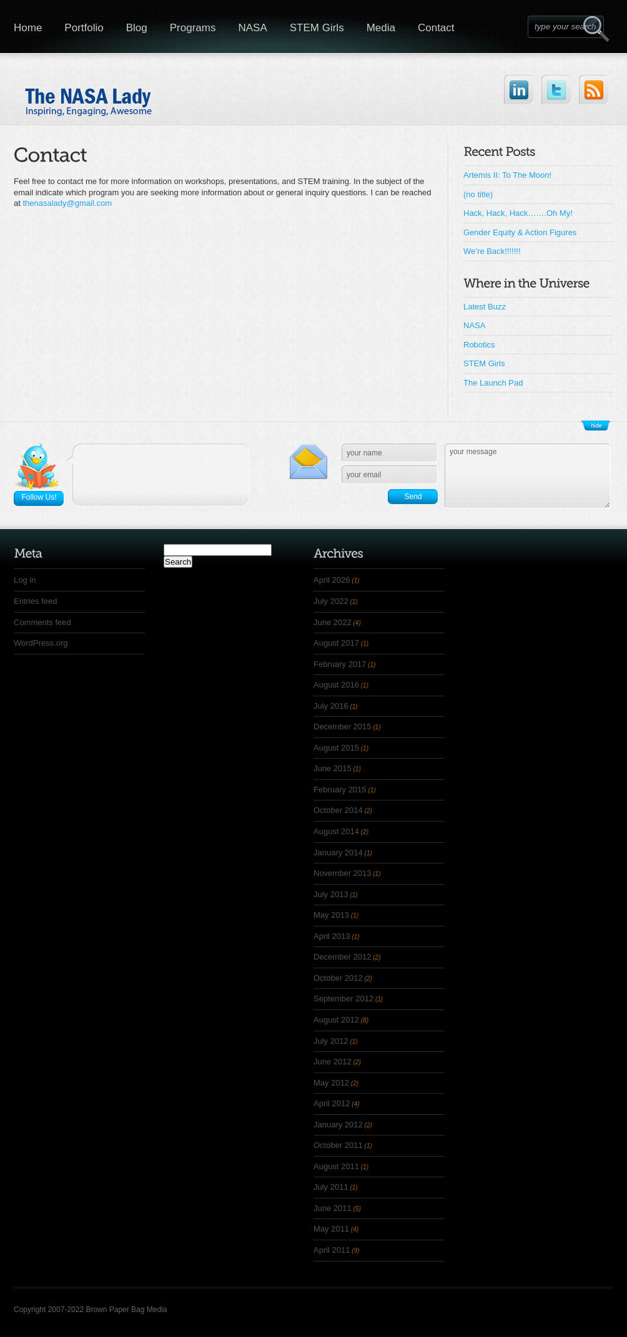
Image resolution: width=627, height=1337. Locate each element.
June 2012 (333, 1061)
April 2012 (332, 1103)
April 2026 (332, 580)
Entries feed (35, 601)
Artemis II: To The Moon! (507, 175)
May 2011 (331, 1228)
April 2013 (332, 936)
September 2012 (343, 998)
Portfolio (83, 28)
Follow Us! (38, 497)
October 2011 (338, 1145)
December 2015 (343, 726)
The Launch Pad (493, 382)
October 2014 (338, 810)
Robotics (479, 344)
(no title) (478, 194)
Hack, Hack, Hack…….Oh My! (518, 213)
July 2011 (331, 1187)
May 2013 (331, 915)
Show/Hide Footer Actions (596, 425)
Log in (25, 580)
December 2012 (343, 956)
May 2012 (331, 1082)
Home (28, 28)
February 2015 (340, 789)
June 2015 (333, 768)
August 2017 (336, 643)
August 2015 (336, 747)
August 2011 (336, 1166)
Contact (436, 28)
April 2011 (332, 1250)
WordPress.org (40, 643)
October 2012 (338, 978)
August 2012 (336, 1019)
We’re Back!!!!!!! (492, 251)
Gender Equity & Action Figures (519, 232)
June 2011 (333, 1208)
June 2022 (333, 622)
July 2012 (331, 1041)
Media (381, 28)
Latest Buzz (484, 306)
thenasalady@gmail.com (67, 203)
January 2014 (338, 852)
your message (528, 476)
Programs (193, 28)
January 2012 (338, 1124)
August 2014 (336, 831)
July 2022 (331, 601)
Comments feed (42, 622)
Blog (136, 28)
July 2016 (331, 706)
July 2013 (331, 894)
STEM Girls (317, 28)
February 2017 (340, 664)
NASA (252, 28)
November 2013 (343, 873)
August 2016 (336, 684)
